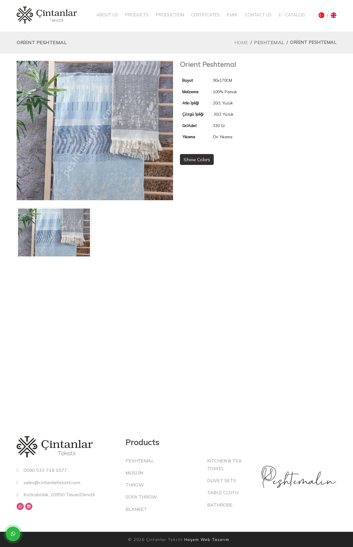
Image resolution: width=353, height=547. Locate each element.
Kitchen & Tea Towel (224, 464)
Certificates (205, 14)
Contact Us (258, 14)
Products (137, 14)
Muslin (134, 473)
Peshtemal (269, 42)
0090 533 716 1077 (42, 470)
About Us (107, 14)
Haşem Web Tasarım (207, 539)
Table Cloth (222, 492)
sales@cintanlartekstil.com (48, 482)
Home (241, 42)
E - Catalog (292, 14)
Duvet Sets (221, 480)
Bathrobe (220, 505)
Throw (134, 485)
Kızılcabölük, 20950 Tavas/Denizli (56, 494)
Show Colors (197, 159)
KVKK (232, 14)
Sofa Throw (141, 497)
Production (170, 14)
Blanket (136, 509)
